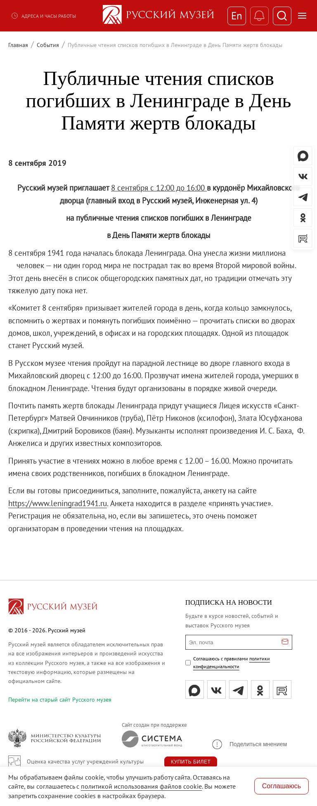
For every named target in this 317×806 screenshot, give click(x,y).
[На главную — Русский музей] (158, 15)
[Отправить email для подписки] (285, 642)
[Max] (194, 689)
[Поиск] (282, 16)
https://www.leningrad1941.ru (57, 503)
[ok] (260, 689)
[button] (248, 744)
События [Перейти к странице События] (48, 45)
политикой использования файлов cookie (141, 786)
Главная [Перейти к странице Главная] (18, 45)
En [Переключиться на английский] (236, 15)
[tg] (238, 689)
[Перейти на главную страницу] (52, 607)
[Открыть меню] (302, 15)
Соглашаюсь (281, 786)
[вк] (216, 689)
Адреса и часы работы (43, 16)
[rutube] (282, 689)
